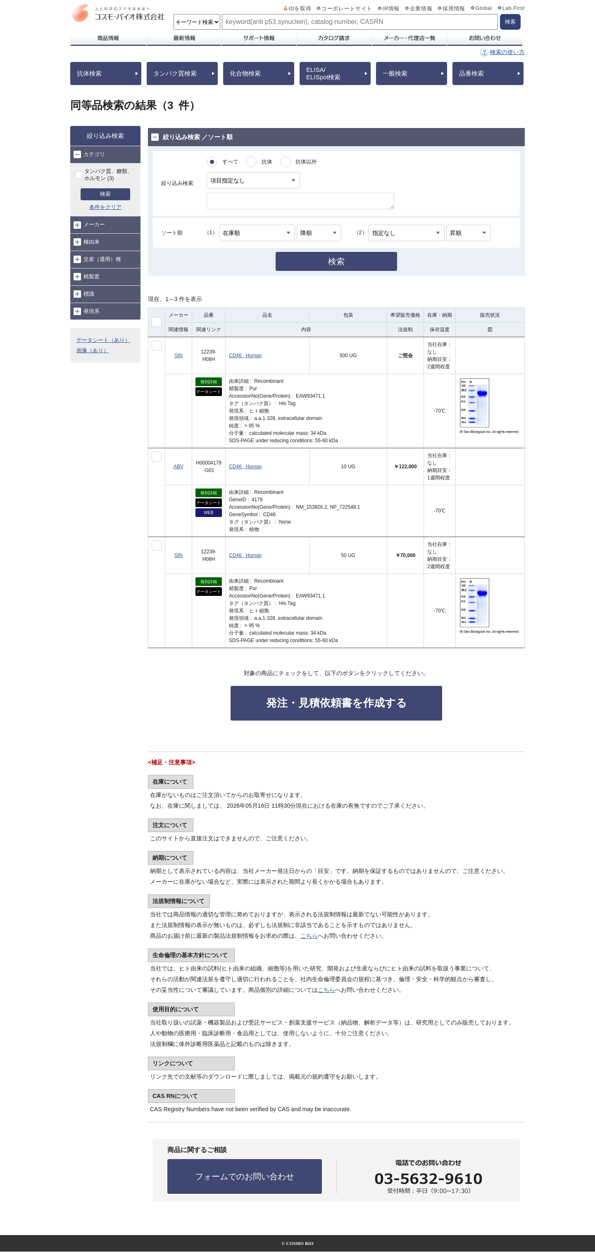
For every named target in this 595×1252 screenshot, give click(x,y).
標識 (84, 294)
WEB (209, 512)
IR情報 (391, 9)
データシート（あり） (103, 340)
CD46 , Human (245, 355)
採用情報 (454, 9)
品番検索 (471, 73)
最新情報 (183, 38)
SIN (178, 355)
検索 (105, 194)
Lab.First (513, 8)
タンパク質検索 (175, 73)
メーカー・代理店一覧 (409, 38)
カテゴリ (89, 154)
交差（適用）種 (97, 259)
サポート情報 (258, 38)
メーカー (89, 225)
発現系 (87, 311)
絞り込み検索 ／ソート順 (192, 137)
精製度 (87, 276)
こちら (309, 935)
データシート (208, 391)
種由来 (87, 242)
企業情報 (421, 9)
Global (484, 8)
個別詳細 (208, 381)
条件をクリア (105, 207)
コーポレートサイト (346, 9)
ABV (178, 467)
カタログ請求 (333, 38)
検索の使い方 (507, 52)
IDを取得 (300, 9)
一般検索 (395, 73)
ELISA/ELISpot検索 (323, 73)
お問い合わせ (484, 38)
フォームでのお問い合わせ (244, 1176)
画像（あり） (92, 350)
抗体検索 (89, 73)
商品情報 (108, 38)
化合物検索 (245, 73)
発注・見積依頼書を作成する (336, 703)
